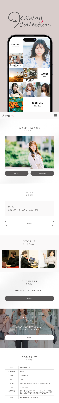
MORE (29, 223)
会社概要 (42, 173)
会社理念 (16, 173)
